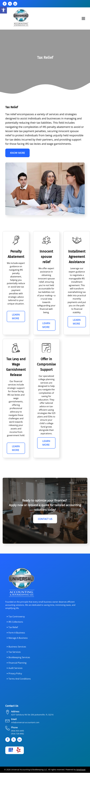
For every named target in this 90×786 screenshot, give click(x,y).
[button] (3, 10)
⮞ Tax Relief (12, 627)
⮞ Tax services (14, 652)
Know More (17, 153)
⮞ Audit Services (14, 668)
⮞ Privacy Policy (14, 674)
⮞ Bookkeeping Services (18, 657)
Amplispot (80, 770)
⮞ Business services (16, 647)
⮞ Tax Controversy (16, 617)
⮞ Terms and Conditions (19, 679)
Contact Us (45, 519)
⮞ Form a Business (16, 633)
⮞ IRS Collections (15, 622)
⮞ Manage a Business (17, 638)
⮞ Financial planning (16, 663)
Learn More (16, 316)
